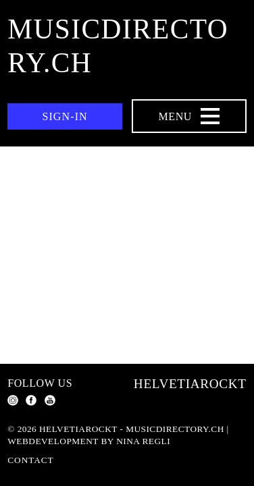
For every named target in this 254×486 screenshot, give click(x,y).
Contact (30, 460)
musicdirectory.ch (117, 46)
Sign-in (64, 116)
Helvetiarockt (190, 384)
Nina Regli (143, 441)
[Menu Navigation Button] (189, 116)
